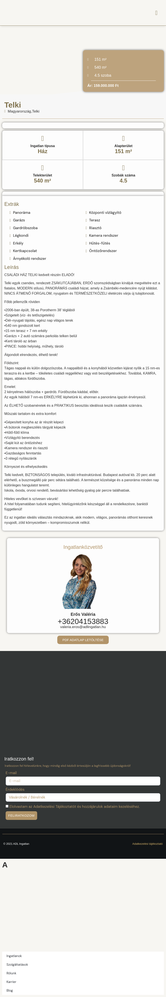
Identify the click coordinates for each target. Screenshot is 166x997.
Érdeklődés (15, 790)
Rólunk (11, 973)
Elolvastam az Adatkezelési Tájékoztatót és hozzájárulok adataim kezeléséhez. (75, 806)
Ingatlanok (14, 956)
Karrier (11, 982)
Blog (9, 990)
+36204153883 (83, 621)
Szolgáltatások (17, 964)
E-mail (11, 773)
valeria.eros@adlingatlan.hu (83, 627)
